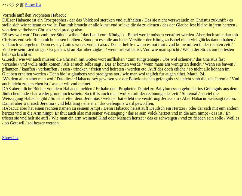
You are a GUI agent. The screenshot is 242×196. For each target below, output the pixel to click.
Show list (33, 4)
